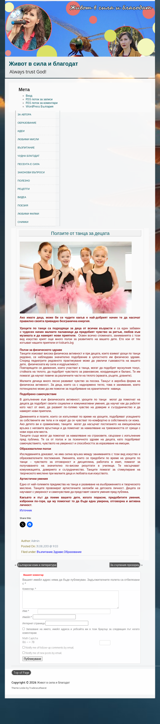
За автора (24, 114)
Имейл (27, 616)
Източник (26, 510)
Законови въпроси (31, 172)
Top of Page (21, 672)
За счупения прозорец (125, 565)
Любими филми (28, 213)
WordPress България (39, 106)
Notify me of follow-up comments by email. (49, 647)
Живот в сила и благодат (43, 63)
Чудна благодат (28, 155)
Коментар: (29, 588)
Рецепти (24, 188)
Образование (27, 122)
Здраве (58, 552)
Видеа (22, 197)
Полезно (24, 180)
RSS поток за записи (39, 99)
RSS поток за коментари (42, 103)
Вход (29, 95)
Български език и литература (37, 565)
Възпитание (26, 147)
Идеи (21, 130)
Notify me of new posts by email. (43, 652)
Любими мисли (28, 139)
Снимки (23, 221)
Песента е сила (28, 164)
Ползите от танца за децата (80, 233)
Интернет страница (33, 623)
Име (25, 610)
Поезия (23, 205)
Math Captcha (30, 638)
